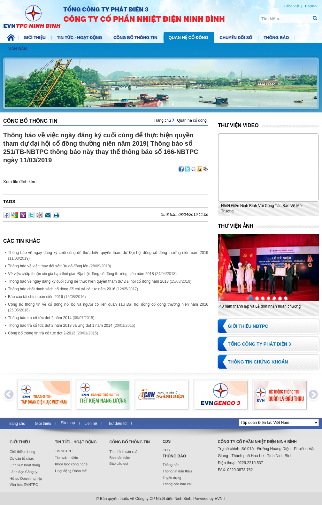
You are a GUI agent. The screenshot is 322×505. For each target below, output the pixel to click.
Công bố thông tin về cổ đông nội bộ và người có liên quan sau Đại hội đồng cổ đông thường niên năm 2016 (108, 304)
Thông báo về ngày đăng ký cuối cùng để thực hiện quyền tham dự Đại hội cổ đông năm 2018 (88, 281)
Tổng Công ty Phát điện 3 (259, 344)
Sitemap (68, 423)
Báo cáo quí (119, 463)
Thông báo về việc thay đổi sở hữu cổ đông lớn (48, 266)
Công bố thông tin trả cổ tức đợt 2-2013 (41, 333)
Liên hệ (90, 423)
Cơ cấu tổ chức (22, 458)
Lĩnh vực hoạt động (25, 465)
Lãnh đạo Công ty (23, 472)
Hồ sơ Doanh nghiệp (26, 478)
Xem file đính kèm (19, 181)
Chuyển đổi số (236, 37)
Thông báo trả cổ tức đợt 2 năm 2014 (40, 318)
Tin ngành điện (66, 457)
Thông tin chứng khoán (258, 361)
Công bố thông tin (135, 37)
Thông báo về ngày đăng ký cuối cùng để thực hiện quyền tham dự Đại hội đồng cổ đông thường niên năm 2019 (108, 252)
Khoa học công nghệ (71, 464)
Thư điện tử (117, 423)
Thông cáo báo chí (177, 484)
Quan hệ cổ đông (189, 37)
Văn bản (18, 48)
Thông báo (277, 37)
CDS (167, 441)
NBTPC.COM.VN (120, 16)
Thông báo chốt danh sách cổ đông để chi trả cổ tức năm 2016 (61, 289)
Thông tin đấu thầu (177, 471)
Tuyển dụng (172, 478)
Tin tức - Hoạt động (80, 37)
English (311, 6)
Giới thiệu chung (22, 452)
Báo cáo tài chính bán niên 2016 (35, 297)
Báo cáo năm (120, 458)
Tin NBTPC (64, 451)
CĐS (166, 450)
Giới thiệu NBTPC (248, 326)
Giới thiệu (35, 37)
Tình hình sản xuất (124, 452)
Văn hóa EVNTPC (24, 484)
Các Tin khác (21, 241)
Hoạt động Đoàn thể (71, 471)
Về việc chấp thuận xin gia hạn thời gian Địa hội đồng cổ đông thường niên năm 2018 (81, 274)
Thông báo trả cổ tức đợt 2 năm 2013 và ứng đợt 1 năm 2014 (60, 325)
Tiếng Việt (291, 6)
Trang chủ (162, 120)
